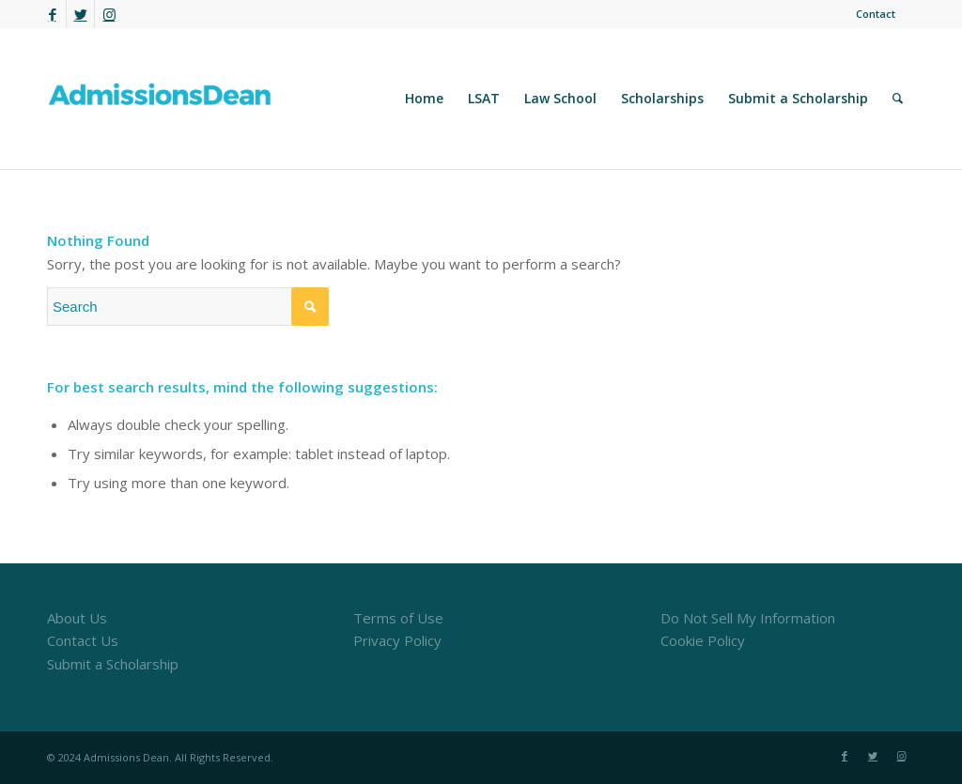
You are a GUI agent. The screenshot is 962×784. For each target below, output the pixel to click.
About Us (77, 617)
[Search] (897, 98)
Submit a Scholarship (112, 663)
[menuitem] (870, 14)
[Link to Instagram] (109, 14)
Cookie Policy (702, 640)
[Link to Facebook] (52, 14)
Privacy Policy (397, 640)
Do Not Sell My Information (747, 617)
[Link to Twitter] (80, 14)
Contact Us (82, 640)
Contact (875, 14)
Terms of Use (398, 617)
